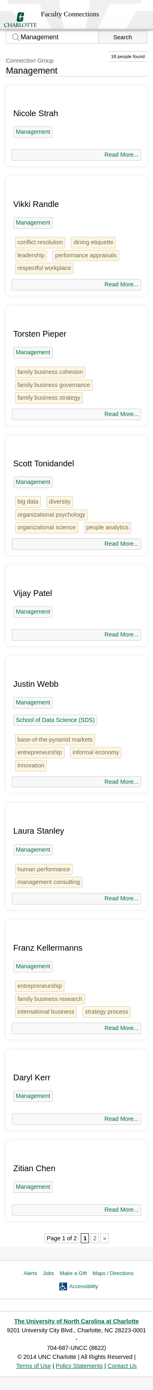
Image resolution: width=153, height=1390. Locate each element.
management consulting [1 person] (49, 882)
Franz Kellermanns (47, 947)
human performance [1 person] (44, 869)
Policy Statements (79, 1366)
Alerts (30, 1273)
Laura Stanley (38, 830)
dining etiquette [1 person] (93, 242)
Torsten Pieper (39, 333)
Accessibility (83, 1286)
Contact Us (122, 1366)
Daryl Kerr (31, 1077)
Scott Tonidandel (43, 463)
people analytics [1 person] (107, 527)
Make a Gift (73, 1273)
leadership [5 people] (31, 255)
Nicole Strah (35, 113)
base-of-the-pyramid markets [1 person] (55, 739)
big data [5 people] (28, 501)
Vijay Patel (32, 593)
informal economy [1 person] (96, 752)
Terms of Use (33, 1366)
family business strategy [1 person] (49, 397)
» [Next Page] (104, 1238)
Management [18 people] (33, 131)
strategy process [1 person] (106, 1011)
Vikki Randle (36, 204)
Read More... (121, 154)
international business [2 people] (46, 1011)
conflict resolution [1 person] (40, 242)
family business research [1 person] (50, 999)
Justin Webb (35, 683)
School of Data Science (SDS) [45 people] (55, 720)
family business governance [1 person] (54, 385)
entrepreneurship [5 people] (40, 752)
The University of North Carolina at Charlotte (76, 1321)
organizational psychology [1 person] (51, 514)
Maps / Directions (113, 1273)
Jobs (48, 1273)
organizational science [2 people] (47, 527)
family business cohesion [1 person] (50, 372)
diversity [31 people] (60, 501)
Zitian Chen (34, 1168)
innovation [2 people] (31, 765)
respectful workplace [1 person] (44, 268)
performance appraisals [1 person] (86, 255)
